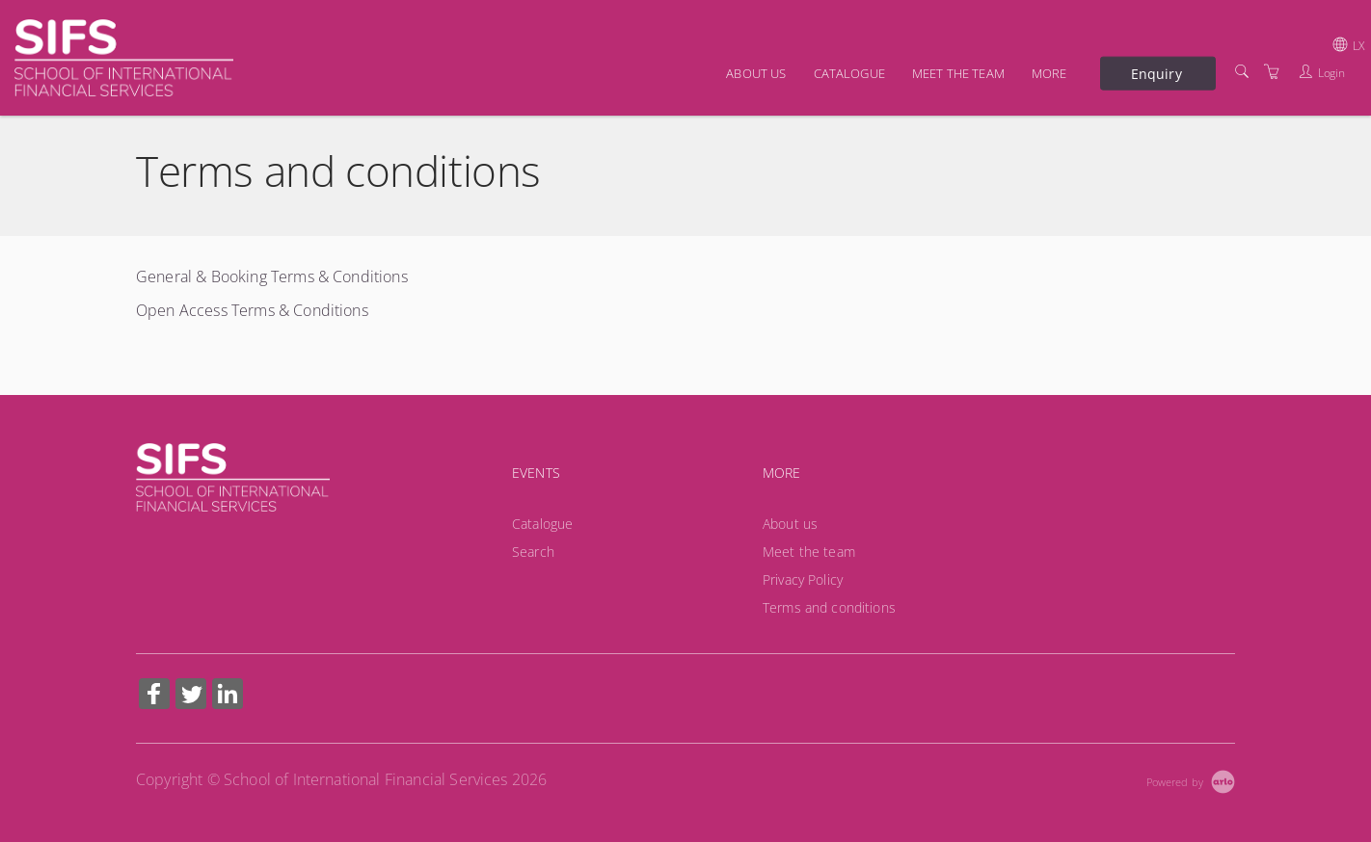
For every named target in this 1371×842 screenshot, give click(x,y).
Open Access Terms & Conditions (252, 310)
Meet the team (958, 73)
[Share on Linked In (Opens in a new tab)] (227, 696)
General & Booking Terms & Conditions (272, 276)
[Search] (1242, 72)
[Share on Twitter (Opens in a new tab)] (190, 696)
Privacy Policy (803, 579)
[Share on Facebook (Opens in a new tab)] (154, 696)
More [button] (1049, 73)
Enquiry (1156, 73)
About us (756, 73)
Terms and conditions (829, 607)
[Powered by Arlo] (1190, 780)
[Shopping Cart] (1271, 72)
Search (533, 551)
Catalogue (849, 73)
